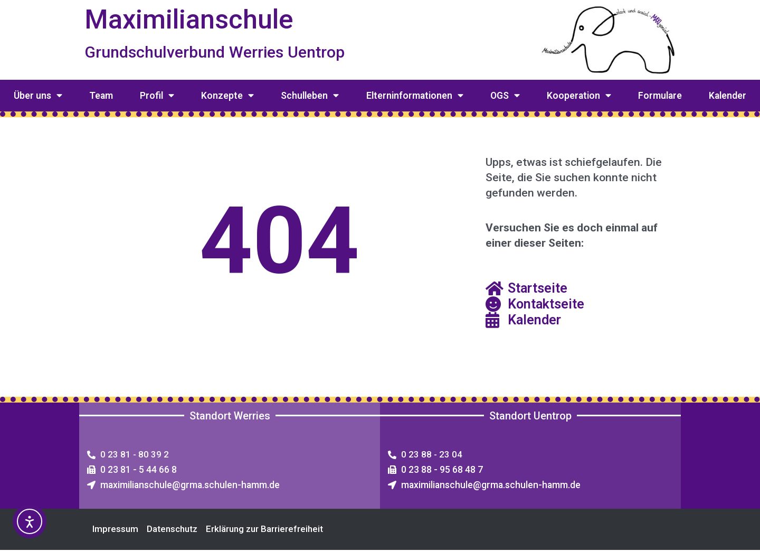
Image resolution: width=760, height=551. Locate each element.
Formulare (660, 95)
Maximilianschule (193, 19)
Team (101, 95)
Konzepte (227, 96)
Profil (157, 96)
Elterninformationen (414, 96)
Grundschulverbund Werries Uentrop (220, 52)
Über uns (38, 96)
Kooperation (579, 96)
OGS (505, 96)
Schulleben (310, 96)
